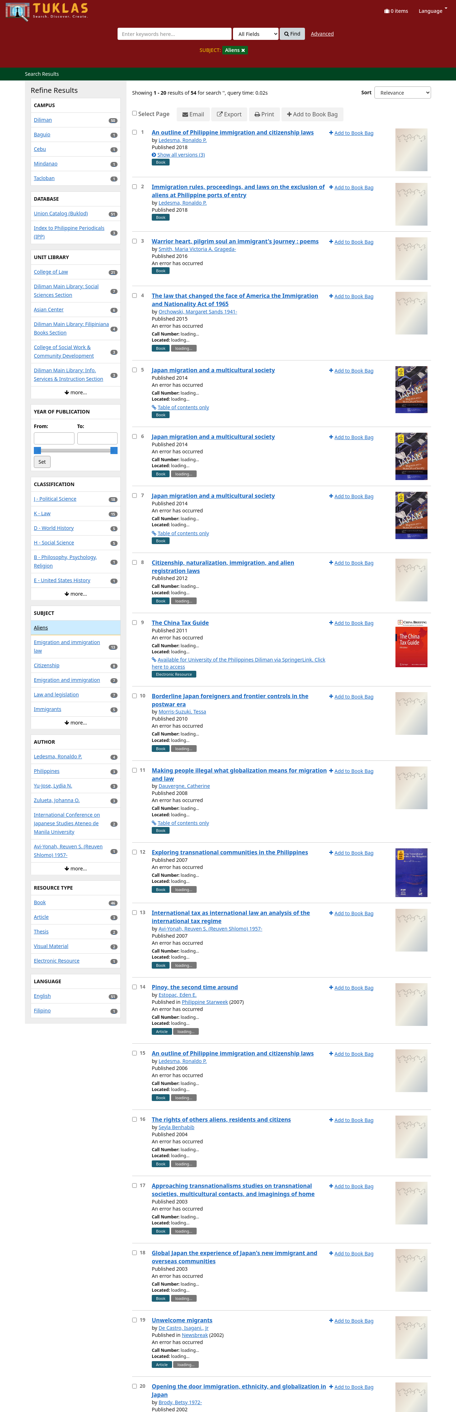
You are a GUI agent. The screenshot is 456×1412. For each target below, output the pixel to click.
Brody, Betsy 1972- (180, 1402)
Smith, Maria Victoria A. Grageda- (197, 249)
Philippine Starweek (205, 1002)
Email (193, 114)
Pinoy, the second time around (195, 987)
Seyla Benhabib (177, 1127)
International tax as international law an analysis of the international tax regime (231, 917)
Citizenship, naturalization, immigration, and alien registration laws (223, 567)
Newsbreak (195, 1335)
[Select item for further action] (134, 132)
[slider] (37, 450)
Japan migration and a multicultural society (213, 370)
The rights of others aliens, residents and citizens (221, 1119)
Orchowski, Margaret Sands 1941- (198, 311)
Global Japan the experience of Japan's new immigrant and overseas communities (234, 1257)
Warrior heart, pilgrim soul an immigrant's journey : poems (235, 241)
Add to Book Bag (312, 114)
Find (292, 33)
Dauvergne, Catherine (184, 786)
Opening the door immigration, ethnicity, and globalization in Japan (239, 1390)
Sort (366, 92)
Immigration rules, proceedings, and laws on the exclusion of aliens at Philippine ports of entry (238, 191)
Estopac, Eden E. (178, 994)
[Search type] (256, 34)
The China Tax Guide (180, 623)
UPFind (23, 9)
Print (264, 114)
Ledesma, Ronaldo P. (183, 140)
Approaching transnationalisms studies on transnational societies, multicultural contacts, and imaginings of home (233, 1190)
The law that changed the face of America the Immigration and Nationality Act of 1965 (235, 300)
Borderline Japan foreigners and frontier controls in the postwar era (230, 700)
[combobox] (175, 34)
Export (229, 114)
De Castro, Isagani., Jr (183, 1327)
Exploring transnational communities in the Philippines (230, 852)
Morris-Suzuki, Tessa (182, 711)
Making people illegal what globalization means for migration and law (239, 774)
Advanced (322, 33)
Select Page (154, 114)
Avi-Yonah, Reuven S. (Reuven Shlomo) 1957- (210, 928)
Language (433, 10)
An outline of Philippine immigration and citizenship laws (233, 132)
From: (41, 426)
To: (80, 426)
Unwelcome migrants (182, 1320)
